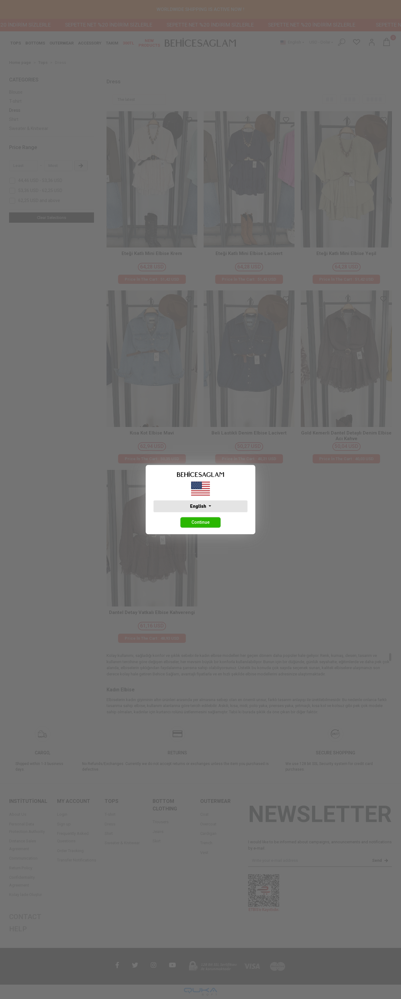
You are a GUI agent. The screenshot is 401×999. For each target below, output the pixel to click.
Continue (200, 522)
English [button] (198, 506)
